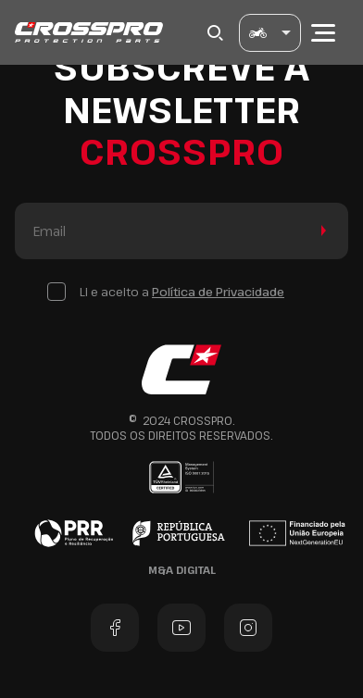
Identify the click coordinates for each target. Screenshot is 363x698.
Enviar (320, 231)
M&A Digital (182, 570)
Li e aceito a (182, 291)
